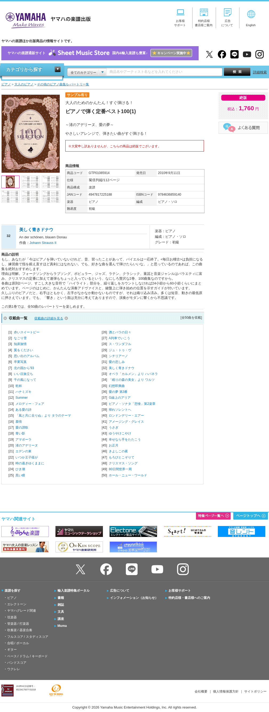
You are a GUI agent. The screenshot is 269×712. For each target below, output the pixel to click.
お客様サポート (179, 590)
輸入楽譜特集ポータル (74, 590)
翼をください (23, 350)
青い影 (20, 433)
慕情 (18, 422)
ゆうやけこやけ (120, 433)
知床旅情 (20, 344)
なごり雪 (20, 338)
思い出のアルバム (26, 356)
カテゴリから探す (24, 69)
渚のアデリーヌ (26, 445)
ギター (12, 649)
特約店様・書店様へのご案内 (189, 598)
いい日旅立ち (23, 374)
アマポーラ (23, 439)
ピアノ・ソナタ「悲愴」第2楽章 (132, 404)
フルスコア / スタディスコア (27, 637)
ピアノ (12, 598)
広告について (119, 590)
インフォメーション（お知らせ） (134, 598)
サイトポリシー (255, 691)
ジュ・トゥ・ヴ (120, 350)
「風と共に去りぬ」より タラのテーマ (43, 415)
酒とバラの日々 (120, 332)
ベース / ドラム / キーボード (27, 656)
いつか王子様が (26, 457)
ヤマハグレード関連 (21, 610)
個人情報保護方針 (226, 691)
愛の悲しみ (117, 362)
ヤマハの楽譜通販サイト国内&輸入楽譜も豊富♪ (99, 53)
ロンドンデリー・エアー (126, 415)
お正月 (113, 445)
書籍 (61, 598)
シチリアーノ (118, 356)
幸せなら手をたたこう (125, 439)
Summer (21, 397)
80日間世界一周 (120, 469)
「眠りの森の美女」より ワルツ (131, 380)
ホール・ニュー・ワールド (128, 475)
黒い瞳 (20, 475)
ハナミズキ (23, 392)
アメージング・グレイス (126, 422)
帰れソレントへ (120, 410)
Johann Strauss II (43, 243)
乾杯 (18, 386)
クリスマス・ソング (123, 463)
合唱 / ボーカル (18, 643)
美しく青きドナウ (121, 368)
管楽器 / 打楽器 (18, 624)
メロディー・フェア (29, 404)
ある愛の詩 (23, 410)
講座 (61, 619)
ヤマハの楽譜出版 (46, 20)
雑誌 (61, 605)
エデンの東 (23, 451)
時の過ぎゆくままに (29, 463)
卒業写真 (20, 362)
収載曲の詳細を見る (48, 318)
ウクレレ (13, 669)
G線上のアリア (119, 397)
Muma (62, 626)
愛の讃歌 (21, 427)
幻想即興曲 (117, 386)
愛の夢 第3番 (118, 392)
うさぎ (113, 427)
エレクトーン (16, 604)
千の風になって (25, 380)
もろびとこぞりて (121, 457)
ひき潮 (20, 469)
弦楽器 (12, 617)
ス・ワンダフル (120, 344)
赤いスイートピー (26, 332)
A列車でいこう (119, 338)
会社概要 (201, 691)
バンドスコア (16, 662)
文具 (61, 612)
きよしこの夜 (118, 451)
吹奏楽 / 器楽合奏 (19, 630)
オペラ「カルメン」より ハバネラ (133, 374)
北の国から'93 (24, 368)
